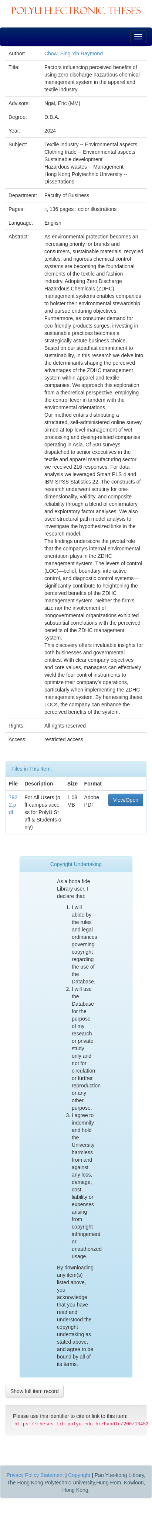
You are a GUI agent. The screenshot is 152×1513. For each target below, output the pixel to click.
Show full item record (34, 1391)
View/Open (125, 800)
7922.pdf (13, 804)
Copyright (79, 1475)
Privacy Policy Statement (35, 1475)
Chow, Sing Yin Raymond (73, 53)
